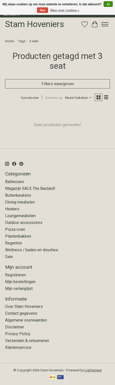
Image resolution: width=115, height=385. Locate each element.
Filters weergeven (58, 83)
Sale (9, 256)
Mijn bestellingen (20, 281)
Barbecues (14, 181)
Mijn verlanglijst (19, 288)
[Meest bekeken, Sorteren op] (78, 98)
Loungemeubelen (20, 215)
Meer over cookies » (64, 10)
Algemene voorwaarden (26, 320)
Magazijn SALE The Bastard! (30, 188)
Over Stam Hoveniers (24, 306)
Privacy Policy (17, 333)
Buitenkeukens (18, 195)
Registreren (15, 275)
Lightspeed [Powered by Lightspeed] (93, 370)
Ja (108, 4)
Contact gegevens (21, 313)
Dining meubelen (20, 202)
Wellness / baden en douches (31, 249)
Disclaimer (14, 327)
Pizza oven (15, 229)
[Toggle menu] (105, 24)
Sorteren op (54, 98)
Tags (21, 41)
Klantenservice (18, 347)
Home (9, 41)
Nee (42, 10)
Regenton (13, 243)
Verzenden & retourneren (27, 340)
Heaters (12, 209)
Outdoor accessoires (23, 222)
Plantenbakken (18, 236)
